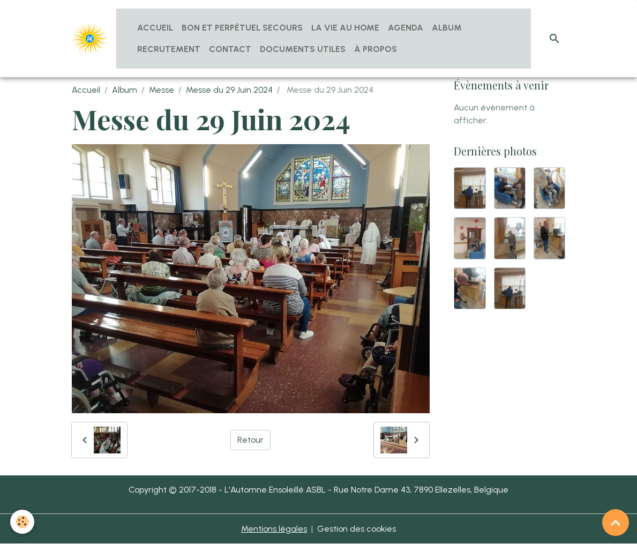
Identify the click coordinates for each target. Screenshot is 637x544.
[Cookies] (23, 522)
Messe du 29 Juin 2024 (229, 90)
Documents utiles (303, 49)
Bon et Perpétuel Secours (242, 28)
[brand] (90, 38)
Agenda (405, 28)
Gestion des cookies (356, 529)
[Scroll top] (615, 522)
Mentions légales (274, 529)
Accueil (155, 28)
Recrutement (168, 49)
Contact (230, 49)
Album (447, 28)
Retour (250, 440)
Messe (161, 90)
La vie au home (345, 28)
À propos (375, 49)
